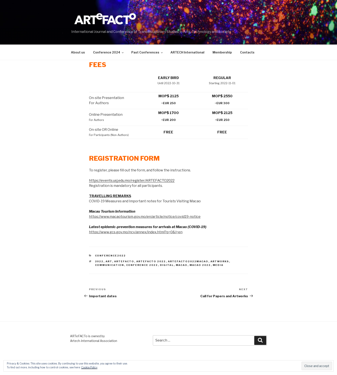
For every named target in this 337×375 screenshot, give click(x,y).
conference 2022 (142, 265)
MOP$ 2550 (222, 96)
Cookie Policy (89, 367)
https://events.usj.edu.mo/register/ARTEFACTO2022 (132, 180)
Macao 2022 (200, 265)
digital (167, 265)
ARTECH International (187, 52)
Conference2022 (110, 255)
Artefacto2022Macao (188, 261)
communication (109, 265)
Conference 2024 (108, 52)
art (109, 261)
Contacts (247, 52)
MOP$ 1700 (168, 113)
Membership (222, 52)
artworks (219, 261)
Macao (182, 265)
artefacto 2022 (151, 261)
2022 (99, 261)
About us (78, 52)
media (218, 265)
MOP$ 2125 (168, 96)
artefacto (124, 261)
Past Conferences (147, 52)
